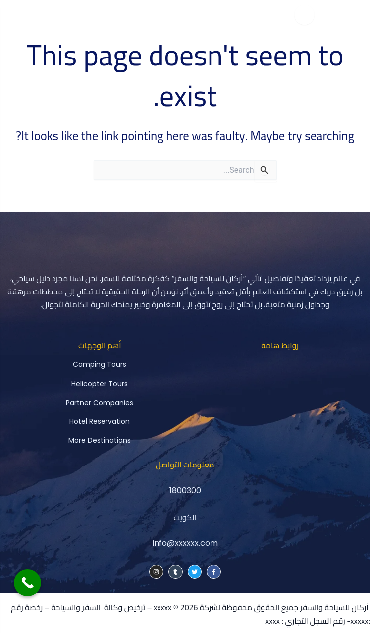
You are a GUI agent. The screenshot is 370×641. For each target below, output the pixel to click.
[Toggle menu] (304, 15)
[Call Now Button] (27, 582)
